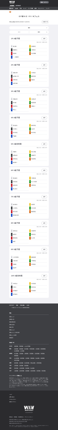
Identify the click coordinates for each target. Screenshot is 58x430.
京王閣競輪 (16, 350)
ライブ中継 (30, 8)
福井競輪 (16, 362)
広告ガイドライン (12, 401)
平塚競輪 (31, 353)
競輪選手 (11, 337)
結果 (36, 8)
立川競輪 (22, 350)
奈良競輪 (21, 362)
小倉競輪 (16, 370)
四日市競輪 (16, 360)
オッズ (24, 8)
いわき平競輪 (27, 346)
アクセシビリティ (12, 399)
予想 (21, 8)
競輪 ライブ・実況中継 (14, 332)
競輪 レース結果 (12, 335)
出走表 (16, 8)
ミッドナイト (49, 8)
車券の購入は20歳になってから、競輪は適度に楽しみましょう (21, 419)
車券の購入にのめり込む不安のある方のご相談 (18, 421)
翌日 (43, 32)
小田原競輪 (37, 353)
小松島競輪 (21, 368)
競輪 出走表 (12, 324)
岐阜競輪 (22, 358)
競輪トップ (11, 316)
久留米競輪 (21, 370)
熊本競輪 (44, 370)
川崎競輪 (26, 353)
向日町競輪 (26, 362)
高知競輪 (27, 368)
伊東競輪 (43, 353)
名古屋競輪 (16, 358)
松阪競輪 (43, 358)
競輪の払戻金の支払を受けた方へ (15, 423)
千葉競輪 (21, 353)
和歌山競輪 (32, 362)
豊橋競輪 (32, 358)
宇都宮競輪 (31, 348)
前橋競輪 (21, 348)
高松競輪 (16, 368)
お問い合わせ (11, 396)
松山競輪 (32, 368)
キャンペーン (41, 8)
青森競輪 (21, 346)
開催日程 (11, 8)
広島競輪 (21, 365)
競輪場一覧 (11, 319)
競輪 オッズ (12, 329)
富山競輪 (37, 358)
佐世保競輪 (32, 370)
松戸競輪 (16, 353)
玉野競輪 (16, 365)
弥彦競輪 (16, 348)
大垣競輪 (27, 358)
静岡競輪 (16, 355)
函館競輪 (16, 346)
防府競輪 (26, 365)
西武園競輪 (43, 348)
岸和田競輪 (39, 362)
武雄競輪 (27, 370)
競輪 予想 (11, 327)
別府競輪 (38, 370)
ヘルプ (10, 394)
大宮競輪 (37, 348)
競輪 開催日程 (12, 321)
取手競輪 (26, 348)
